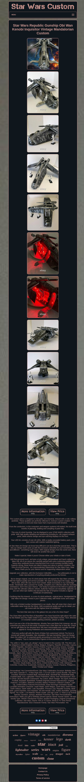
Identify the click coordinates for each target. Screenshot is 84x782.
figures (22, 735)
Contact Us (42, 771)
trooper (59, 754)
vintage (34, 734)
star (42, 744)
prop (51, 754)
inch (68, 754)
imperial (33, 740)
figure (65, 750)
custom (38, 758)
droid (20, 745)
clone (50, 758)
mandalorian (54, 735)
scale (35, 753)
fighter (27, 754)
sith (43, 735)
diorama (68, 734)
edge (67, 746)
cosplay (18, 740)
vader (33, 746)
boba (39, 740)
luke (26, 745)
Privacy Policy (43, 775)
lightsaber (22, 750)
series (35, 750)
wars (46, 749)
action (15, 735)
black (52, 745)
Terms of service (43, 778)
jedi (61, 745)
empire (56, 750)
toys (42, 754)
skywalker (19, 754)
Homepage (42, 768)
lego (59, 739)
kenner (49, 739)
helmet (26, 740)
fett (46, 754)
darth (68, 739)
